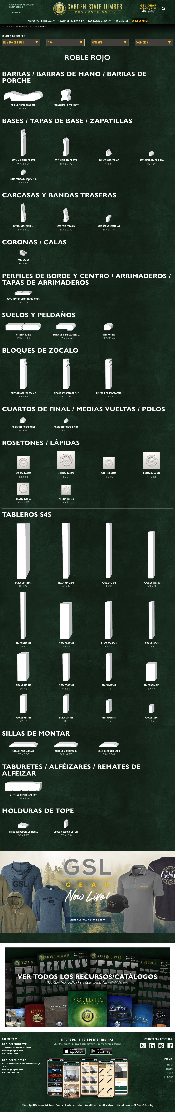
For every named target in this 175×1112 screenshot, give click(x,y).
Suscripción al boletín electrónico (21, 6)
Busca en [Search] (163, 8)
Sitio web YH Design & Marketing (135, 1105)
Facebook (170, 1045)
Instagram (143, 1045)
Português (168, 1077)
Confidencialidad (106, 1105)
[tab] (41, 21)
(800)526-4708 (16, 1050)
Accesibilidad (90, 1105)
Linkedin (152, 1045)
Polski (170, 1081)
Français (169, 1073)
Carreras (16, 12)
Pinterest (161, 1045)
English (170, 1064)
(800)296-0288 (16, 1069)
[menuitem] (149, 9)
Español (169, 1068)
